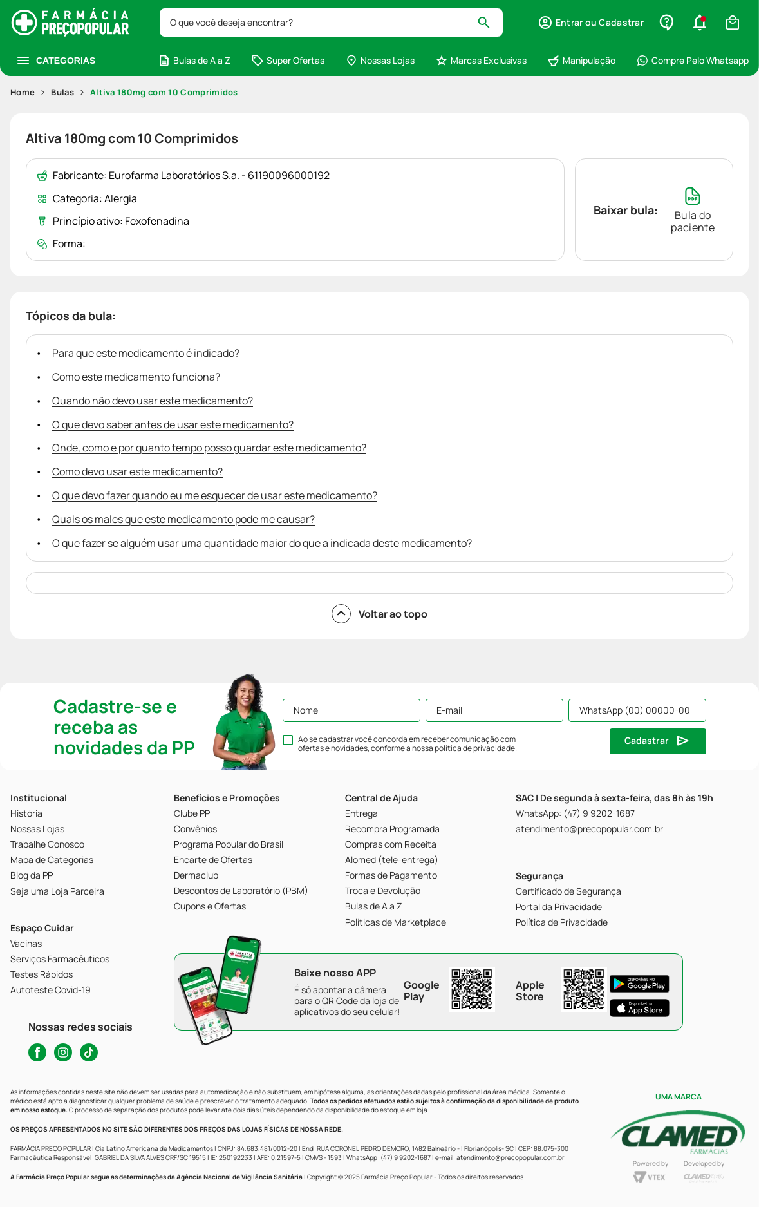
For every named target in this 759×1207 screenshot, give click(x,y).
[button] (590, 22)
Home (22, 92)
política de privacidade (475, 748)
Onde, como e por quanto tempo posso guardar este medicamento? (209, 448)
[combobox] (331, 22)
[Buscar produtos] (490, 22)
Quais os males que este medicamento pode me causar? (183, 519)
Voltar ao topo (379, 613)
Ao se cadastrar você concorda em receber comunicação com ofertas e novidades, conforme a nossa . (407, 744)
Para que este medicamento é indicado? (145, 353)
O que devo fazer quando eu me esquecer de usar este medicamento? (214, 495)
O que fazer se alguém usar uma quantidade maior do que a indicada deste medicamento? (262, 543)
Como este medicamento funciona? (136, 377)
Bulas (62, 92)
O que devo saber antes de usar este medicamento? (173, 424)
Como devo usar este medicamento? (137, 471)
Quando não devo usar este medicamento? (152, 401)
